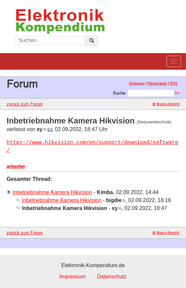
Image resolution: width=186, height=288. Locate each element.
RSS (173, 83)
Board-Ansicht (166, 104)
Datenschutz (111, 276)
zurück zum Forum (25, 104)
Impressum (73, 276)
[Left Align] (91, 40)
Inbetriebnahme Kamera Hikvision (52, 192)
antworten (16, 166)
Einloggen (137, 83)
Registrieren (157, 83)
